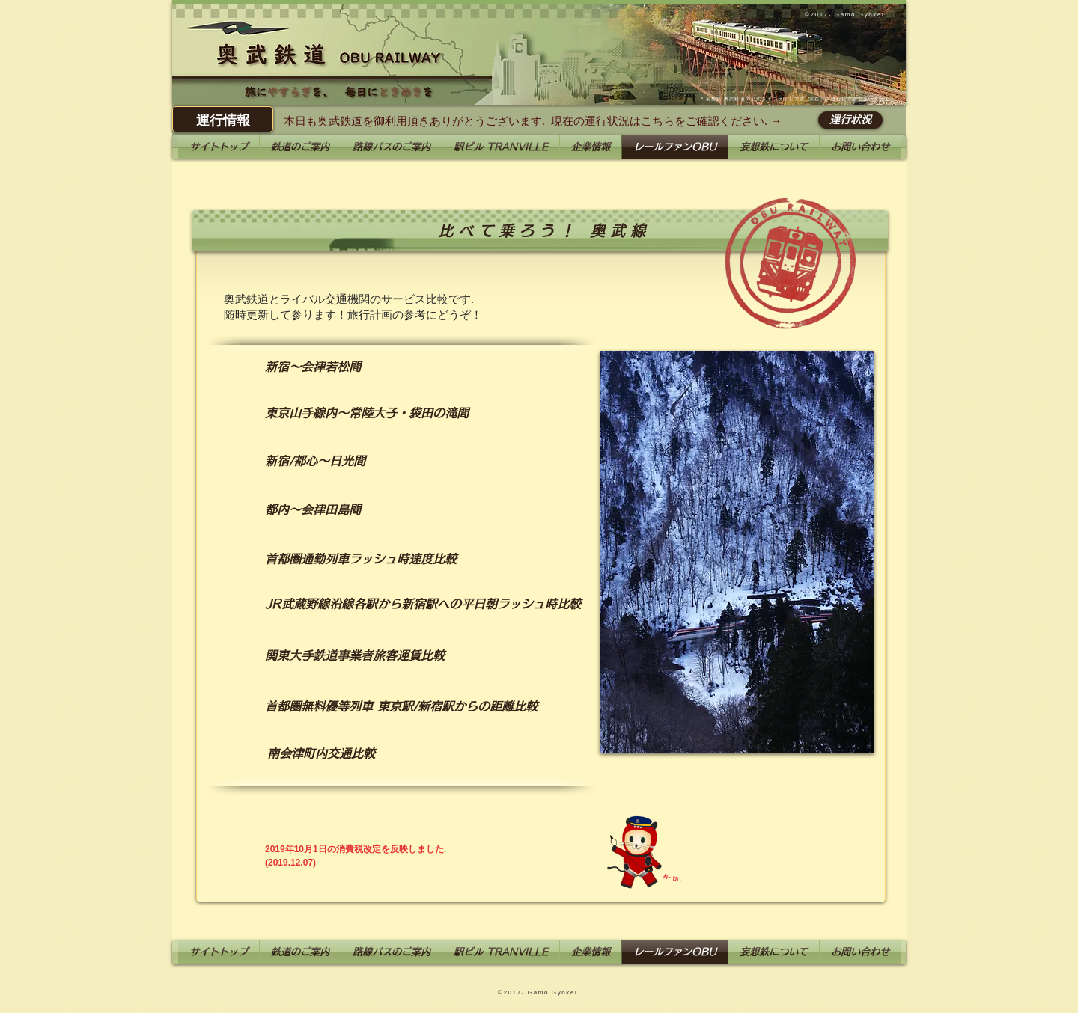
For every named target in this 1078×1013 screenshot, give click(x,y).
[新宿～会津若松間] (313, 367)
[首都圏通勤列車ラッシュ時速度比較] (361, 559)
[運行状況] (850, 120)
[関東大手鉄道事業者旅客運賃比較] (355, 655)
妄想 (711, 99)
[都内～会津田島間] (313, 509)
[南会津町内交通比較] (321, 753)
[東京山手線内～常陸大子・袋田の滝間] (367, 413)
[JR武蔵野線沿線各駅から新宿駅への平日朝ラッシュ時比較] (423, 604)
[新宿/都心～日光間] (315, 461)
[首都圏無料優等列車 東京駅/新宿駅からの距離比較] (401, 706)
